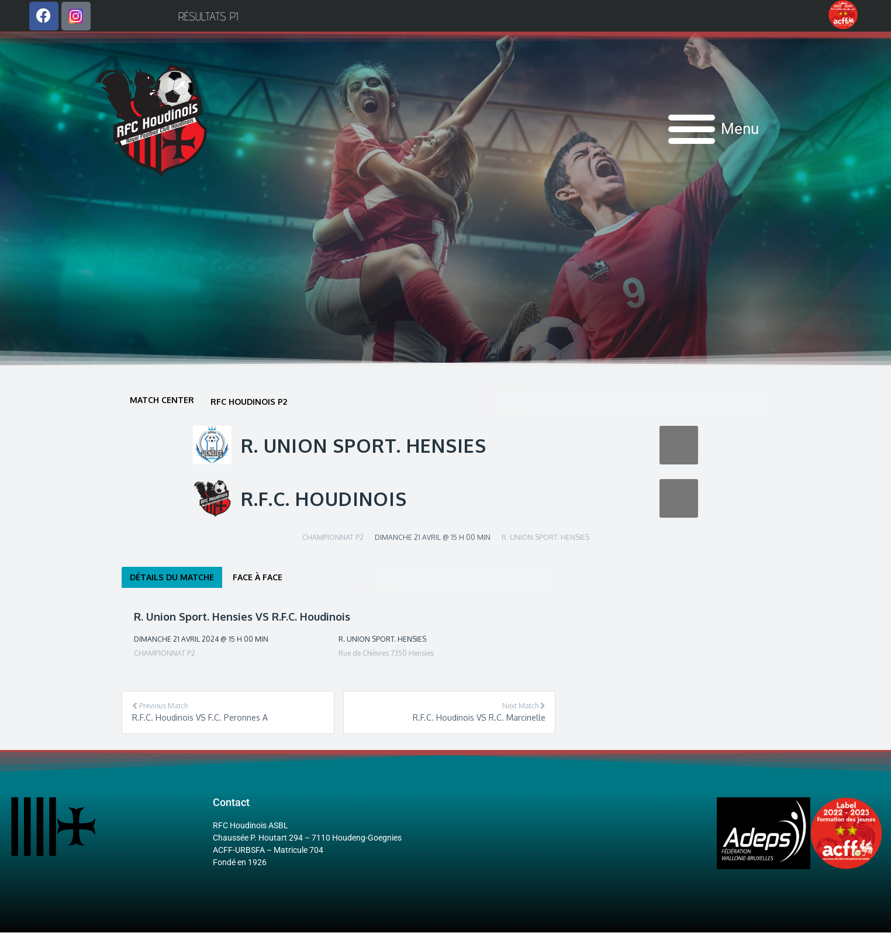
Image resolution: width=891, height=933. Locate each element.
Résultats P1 (208, 16)
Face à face (257, 578)
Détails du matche (172, 578)
